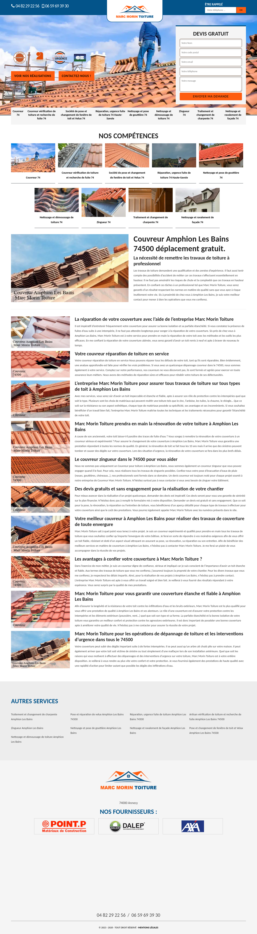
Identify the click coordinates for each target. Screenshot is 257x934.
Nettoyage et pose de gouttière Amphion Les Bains (95, 730)
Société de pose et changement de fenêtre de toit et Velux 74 (76, 115)
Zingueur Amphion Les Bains (27, 728)
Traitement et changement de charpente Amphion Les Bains (34, 717)
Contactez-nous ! (76, 76)
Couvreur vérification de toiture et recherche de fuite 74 (42, 115)
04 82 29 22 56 (25, 6)
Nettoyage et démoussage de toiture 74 (164, 115)
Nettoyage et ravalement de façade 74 (232, 115)
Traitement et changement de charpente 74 (205, 115)
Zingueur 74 (184, 113)
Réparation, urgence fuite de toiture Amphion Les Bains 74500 (158, 717)
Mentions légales (148, 927)
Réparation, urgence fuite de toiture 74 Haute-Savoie (110, 115)
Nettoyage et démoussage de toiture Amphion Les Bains (37, 739)
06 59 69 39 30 (54, 6)
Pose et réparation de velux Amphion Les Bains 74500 (97, 717)
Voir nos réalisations (32, 76)
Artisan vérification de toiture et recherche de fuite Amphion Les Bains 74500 (215, 717)
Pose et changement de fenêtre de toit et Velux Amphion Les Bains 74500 (216, 730)
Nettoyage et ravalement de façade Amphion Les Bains (157, 730)
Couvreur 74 (18, 113)
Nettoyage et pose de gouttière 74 (138, 113)
